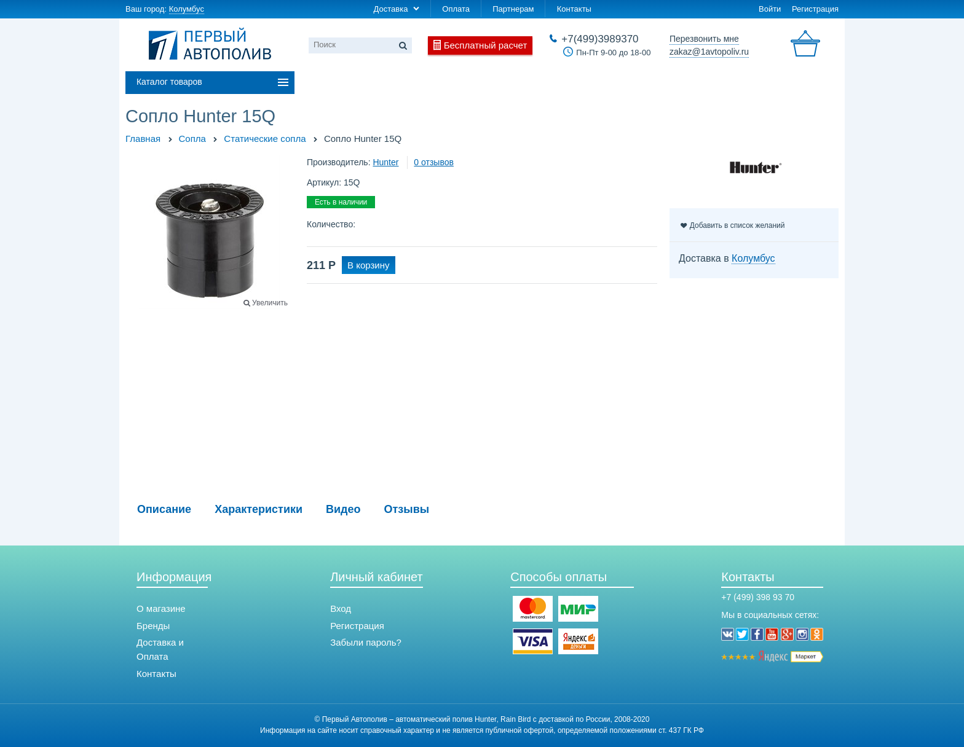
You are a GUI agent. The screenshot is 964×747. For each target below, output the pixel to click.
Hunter (385, 162)
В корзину (368, 265)
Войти (770, 9)
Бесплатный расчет (485, 45)
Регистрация (815, 9)
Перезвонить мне (704, 39)
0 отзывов (434, 162)
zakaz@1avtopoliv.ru (709, 52)
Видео (343, 509)
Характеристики (258, 509)
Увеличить (270, 303)
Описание (164, 509)
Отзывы (407, 509)
